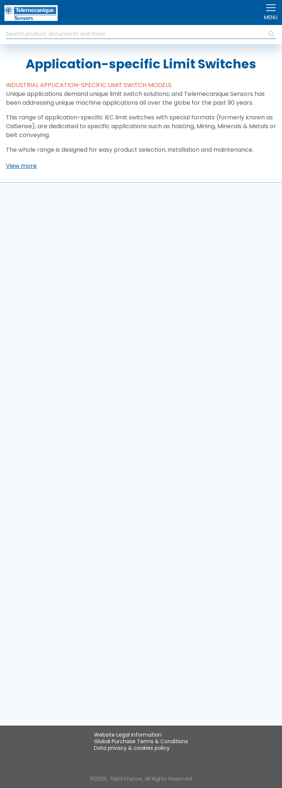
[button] (21, 166)
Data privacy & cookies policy (132, 748)
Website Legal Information (128, 734)
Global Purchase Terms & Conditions (141, 741)
